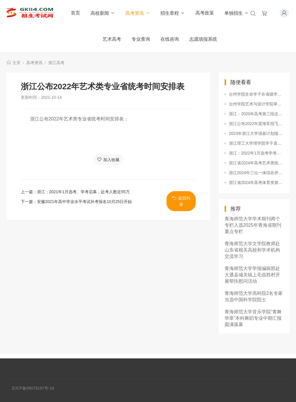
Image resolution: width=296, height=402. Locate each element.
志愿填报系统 (203, 39)
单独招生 (236, 13)
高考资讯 (137, 13)
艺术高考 (112, 39)
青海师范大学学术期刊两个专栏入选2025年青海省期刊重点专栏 (253, 225)
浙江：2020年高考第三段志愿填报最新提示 (256, 113)
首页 (75, 12)
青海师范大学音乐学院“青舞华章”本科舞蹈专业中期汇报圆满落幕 (253, 318)
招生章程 (172, 13)
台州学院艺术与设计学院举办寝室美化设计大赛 (256, 104)
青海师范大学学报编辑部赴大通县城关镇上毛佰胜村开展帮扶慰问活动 (252, 275)
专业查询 (141, 39)
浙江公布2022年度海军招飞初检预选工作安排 (256, 123)
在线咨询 (169, 39)
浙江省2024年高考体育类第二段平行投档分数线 (256, 182)
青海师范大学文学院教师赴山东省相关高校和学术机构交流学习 (252, 250)
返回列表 (181, 201)
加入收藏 (108, 159)
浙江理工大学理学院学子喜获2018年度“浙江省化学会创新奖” (256, 143)
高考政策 (204, 12)
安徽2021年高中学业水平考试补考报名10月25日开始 (84, 201)
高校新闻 (102, 13)
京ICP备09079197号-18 (32, 388)
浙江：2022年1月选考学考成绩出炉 (256, 153)
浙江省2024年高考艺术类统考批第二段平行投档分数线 (256, 163)
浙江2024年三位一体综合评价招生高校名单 (256, 172)
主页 (16, 62)
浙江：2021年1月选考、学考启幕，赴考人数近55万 (83, 191)
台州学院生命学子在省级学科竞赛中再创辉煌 (256, 94)
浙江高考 (56, 62)
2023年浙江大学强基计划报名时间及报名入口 (256, 133)
